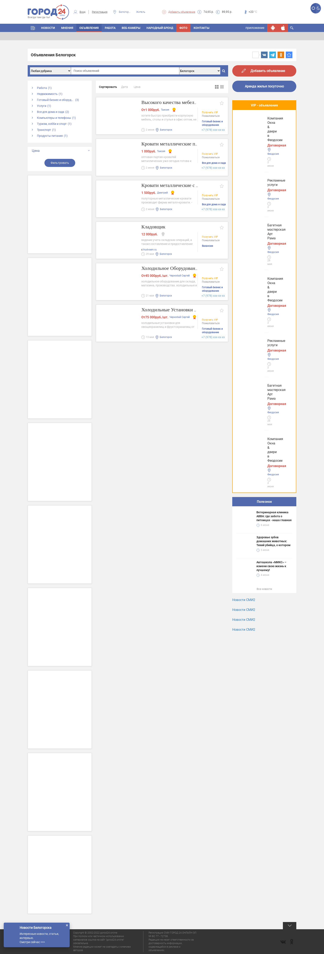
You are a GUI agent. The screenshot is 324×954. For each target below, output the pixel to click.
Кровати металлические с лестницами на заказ (194, 186)
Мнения (67, 28)
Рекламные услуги (252, 124)
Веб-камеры (131, 28)
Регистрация (99, 11)
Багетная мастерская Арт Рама (262, 155)
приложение (254, 28)
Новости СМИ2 (243, 313)
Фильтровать (60, 162)
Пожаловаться (211, 116)
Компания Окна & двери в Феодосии (258, 187)
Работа (110, 28)
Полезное (264, 215)
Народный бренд (160, 28)
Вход (82, 11)
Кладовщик (154, 227)
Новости (48, 28)
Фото (183, 28)
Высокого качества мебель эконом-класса (188, 103)
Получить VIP (210, 112)
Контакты (201, 28)
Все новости (264, 302)
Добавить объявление (181, 11)
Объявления (89, 28)
